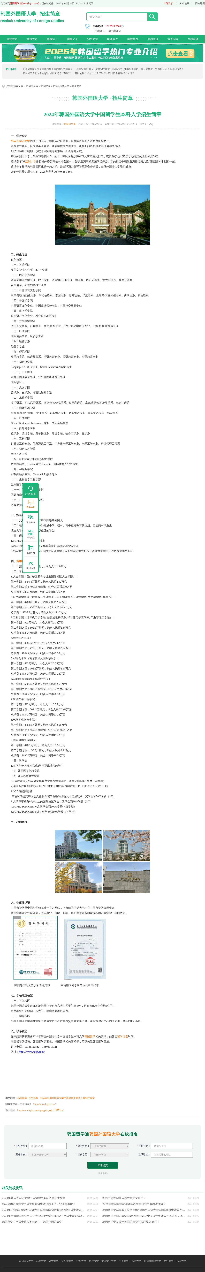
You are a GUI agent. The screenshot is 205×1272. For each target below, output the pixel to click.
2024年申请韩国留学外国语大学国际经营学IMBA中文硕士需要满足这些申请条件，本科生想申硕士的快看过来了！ (44, 1215)
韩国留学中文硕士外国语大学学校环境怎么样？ (131, 1221)
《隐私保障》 (102, 1173)
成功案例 (152, 39)
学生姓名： (21, 1145)
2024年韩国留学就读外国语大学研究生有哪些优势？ (134, 1203)
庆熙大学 (94, 1261)
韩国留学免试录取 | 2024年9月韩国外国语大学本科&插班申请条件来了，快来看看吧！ (144, 1209)
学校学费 (132, 39)
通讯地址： (143, 1154)
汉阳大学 (81, 1261)
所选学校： (20, 1154)
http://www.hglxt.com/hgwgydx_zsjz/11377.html (40, 1110)
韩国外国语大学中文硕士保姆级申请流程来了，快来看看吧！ (39, 1203)
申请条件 (112, 39)
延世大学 (53, 1261)
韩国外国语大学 (61, 86)
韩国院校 (45, 86)
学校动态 (72, 39)
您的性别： (83, 1145)
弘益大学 (136, 1261)
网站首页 (12, 39)
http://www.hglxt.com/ (45, 1104)
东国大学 (181, 1261)
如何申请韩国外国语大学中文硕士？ (124, 1198)
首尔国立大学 (26, 1261)
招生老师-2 (114, 30)
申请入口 (168, 3)
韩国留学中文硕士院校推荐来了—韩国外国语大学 (32, 1221)
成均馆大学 (67, 1261)
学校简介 (52, 39)
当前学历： (83, 1154)
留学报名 (122, 1036)
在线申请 (193, 39)
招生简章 (92, 39)
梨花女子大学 (109, 1261)
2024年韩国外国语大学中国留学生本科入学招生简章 (67, 1098)
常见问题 (173, 39)
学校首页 (32, 39)
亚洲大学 (30, 161)
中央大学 (123, 1261)
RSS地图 (184, 3)
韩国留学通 (32, 86)
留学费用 (21, 561)
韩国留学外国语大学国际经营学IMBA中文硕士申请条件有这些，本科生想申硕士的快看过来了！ (144, 1215)
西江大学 (168, 1261)
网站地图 (200, 3)
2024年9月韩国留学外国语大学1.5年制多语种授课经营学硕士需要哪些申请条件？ (44, 1209)
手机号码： (143, 1145)
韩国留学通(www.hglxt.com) (24, 3)
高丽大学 (41, 1261)
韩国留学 (90, 1036)
